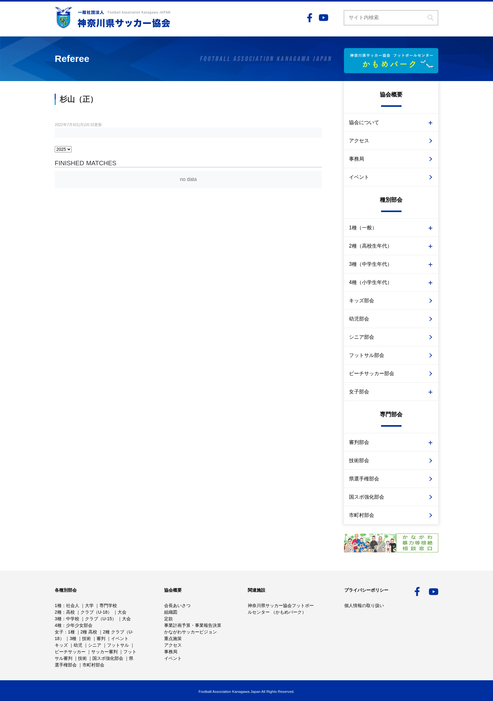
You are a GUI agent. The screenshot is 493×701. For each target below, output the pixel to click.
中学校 (72, 618)
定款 (168, 618)
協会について (364, 122)
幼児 (78, 645)
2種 (58, 612)
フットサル (118, 645)
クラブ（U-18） (96, 612)
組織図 (170, 612)
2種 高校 (88, 631)
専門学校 (108, 605)
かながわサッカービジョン (190, 631)
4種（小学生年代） (370, 282)
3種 (58, 618)
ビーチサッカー (70, 651)
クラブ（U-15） (100, 618)
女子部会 (359, 391)
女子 (59, 631)
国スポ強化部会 (366, 497)
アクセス (359, 140)
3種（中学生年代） (370, 264)
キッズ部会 (361, 300)
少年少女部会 (79, 625)
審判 (101, 638)
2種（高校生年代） (370, 246)
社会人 (72, 605)
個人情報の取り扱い (364, 605)
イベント (359, 177)
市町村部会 (361, 515)
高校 (70, 612)
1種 (58, 605)
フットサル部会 (366, 355)
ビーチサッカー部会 (371, 373)
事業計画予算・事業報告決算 (192, 625)
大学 (89, 605)
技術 (86, 638)
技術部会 (359, 460)
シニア (94, 645)
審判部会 (359, 442)
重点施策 (173, 638)
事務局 (356, 159)
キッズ (61, 645)
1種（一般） (363, 227)
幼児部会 (359, 318)
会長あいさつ (177, 605)
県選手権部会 (364, 478)
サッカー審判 (104, 651)
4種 (58, 625)
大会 (122, 612)
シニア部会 (361, 337)
